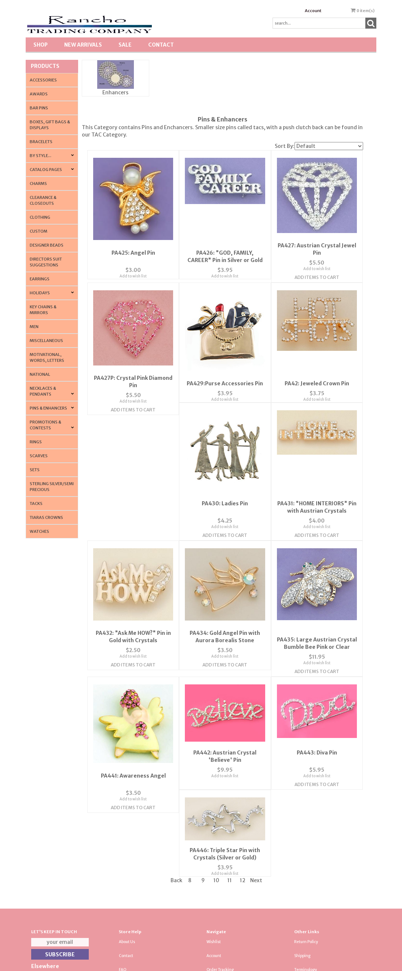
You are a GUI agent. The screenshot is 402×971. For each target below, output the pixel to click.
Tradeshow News (309, 889)
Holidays (40, 292)
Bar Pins (39, 107)
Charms (38, 183)
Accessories (43, 80)
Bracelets (41, 141)
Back (176, 786)
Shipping (302, 861)
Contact (161, 44)
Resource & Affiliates (313, 916)
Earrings (40, 278)
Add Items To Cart (317, 278)
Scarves (39, 455)
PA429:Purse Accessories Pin (225, 377)
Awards (39, 94)
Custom (38, 231)
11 (229, 786)
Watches (39, 531)
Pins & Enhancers (48, 408)
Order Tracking (220, 875)
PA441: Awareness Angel (316, 637)
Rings (36, 441)
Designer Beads (46, 245)
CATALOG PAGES (46, 169)
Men (34, 326)
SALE (125, 44)
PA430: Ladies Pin (133, 508)
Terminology (305, 875)
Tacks (36, 503)
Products (45, 66)
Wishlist (214, 847)
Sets (35, 469)
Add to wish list (133, 269)
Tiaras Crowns (46, 517)
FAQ (123, 875)
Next (256, 786)
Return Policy (306, 847)
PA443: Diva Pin (225, 745)
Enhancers (115, 92)
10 (216, 786)
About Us (127, 847)
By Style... (40, 155)
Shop (40, 44)
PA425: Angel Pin (133, 246)
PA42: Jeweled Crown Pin (317, 377)
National (40, 374)
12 (242, 786)
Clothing (40, 217)
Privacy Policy (131, 889)
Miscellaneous (46, 340)
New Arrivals (83, 44)
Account (313, 10)
